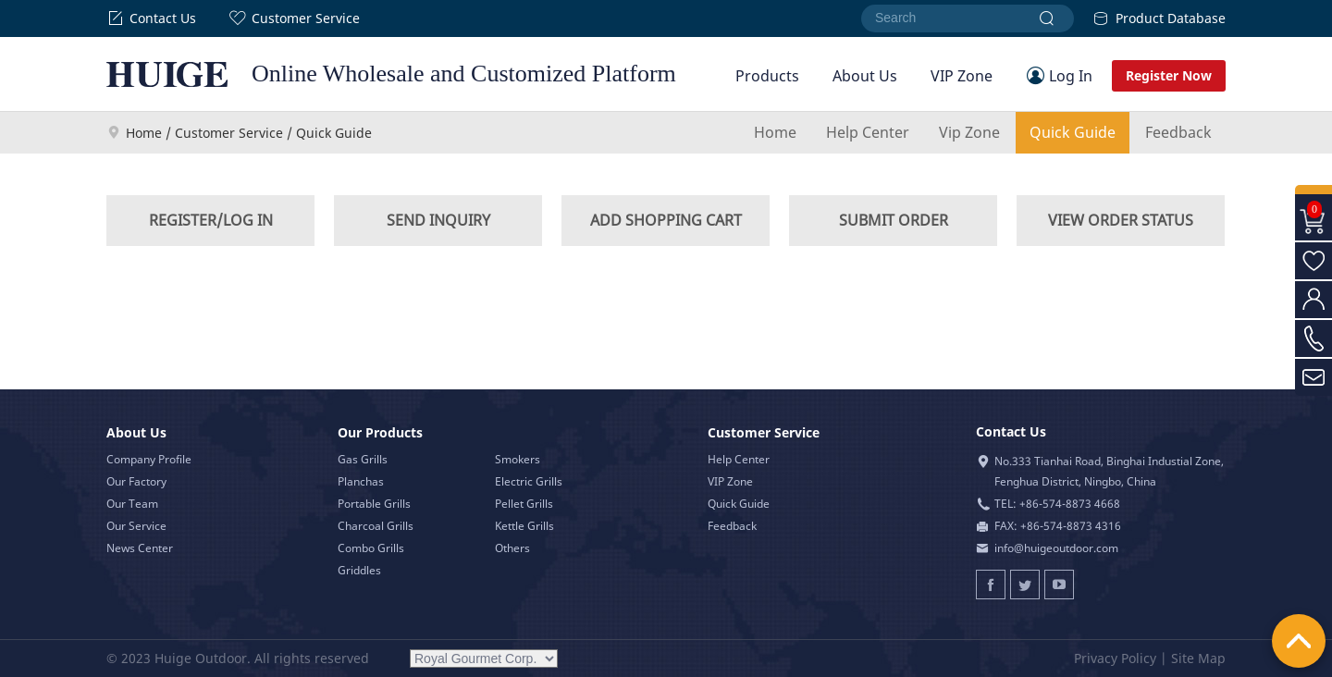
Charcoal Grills (375, 526)
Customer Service (294, 18)
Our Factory (136, 481)
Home (144, 133)
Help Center (867, 132)
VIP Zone (962, 76)
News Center (139, 548)
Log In (1070, 76)
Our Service (136, 526)
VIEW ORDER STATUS (1120, 220)
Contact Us (151, 18)
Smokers (517, 459)
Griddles (359, 570)
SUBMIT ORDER (893, 220)
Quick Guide (1073, 132)
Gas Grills (363, 459)
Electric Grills (528, 481)
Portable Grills (374, 503)
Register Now (1169, 75)
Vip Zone (969, 132)
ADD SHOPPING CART (666, 220)
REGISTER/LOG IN (211, 220)
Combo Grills (371, 548)
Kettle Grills (524, 526)
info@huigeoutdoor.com (1056, 548)
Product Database (1159, 18)
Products (767, 76)
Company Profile (148, 459)
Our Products (380, 432)
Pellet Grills (524, 503)
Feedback (1178, 132)
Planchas (361, 481)
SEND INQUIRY (438, 220)
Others (512, 548)
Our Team (132, 503)
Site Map (1198, 658)
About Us (864, 76)
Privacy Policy (1115, 658)
